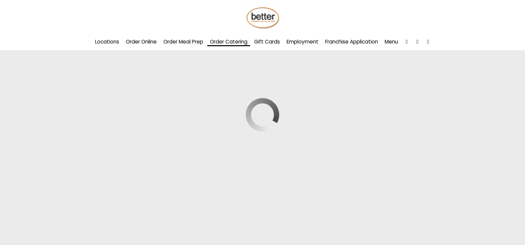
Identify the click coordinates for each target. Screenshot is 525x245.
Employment (302, 41)
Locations (107, 41)
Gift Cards (267, 41)
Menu (391, 41)
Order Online (141, 41)
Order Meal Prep (183, 41)
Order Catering (228, 41)
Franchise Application (351, 41)
